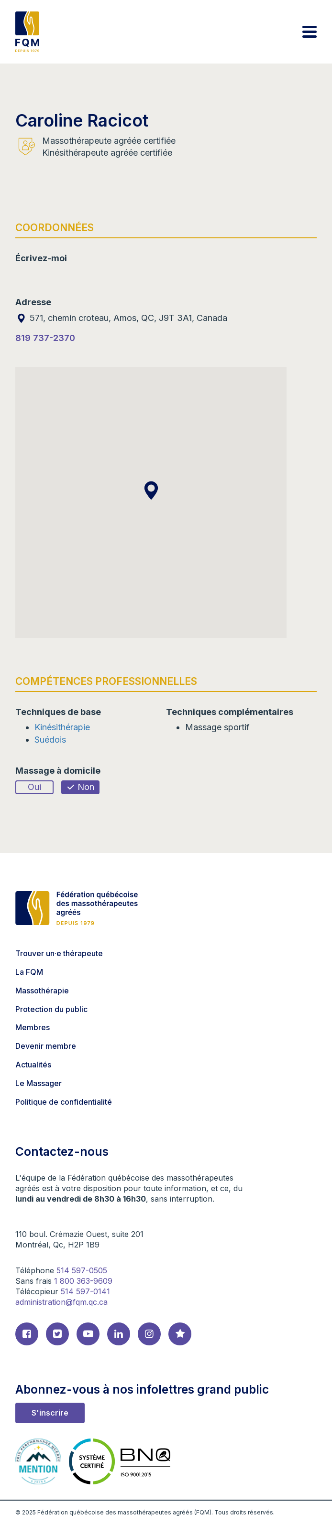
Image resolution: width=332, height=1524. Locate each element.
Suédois (50, 740)
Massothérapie (42, 990)
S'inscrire (50, 1412)
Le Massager (38, 1083)
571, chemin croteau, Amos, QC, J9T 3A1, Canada (121, 318)
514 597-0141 (85, 1291)
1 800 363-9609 (83, 1281)
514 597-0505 (81, 1270)
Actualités (33, 1064)
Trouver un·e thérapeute (59, 953)
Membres (32, 1027)
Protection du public (51, 1009)
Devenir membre (45, 1046)
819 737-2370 (45, 338)
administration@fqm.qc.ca (61, 1302)
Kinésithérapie (62, 727)
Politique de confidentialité (63, 1102)
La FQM (29, 972)
